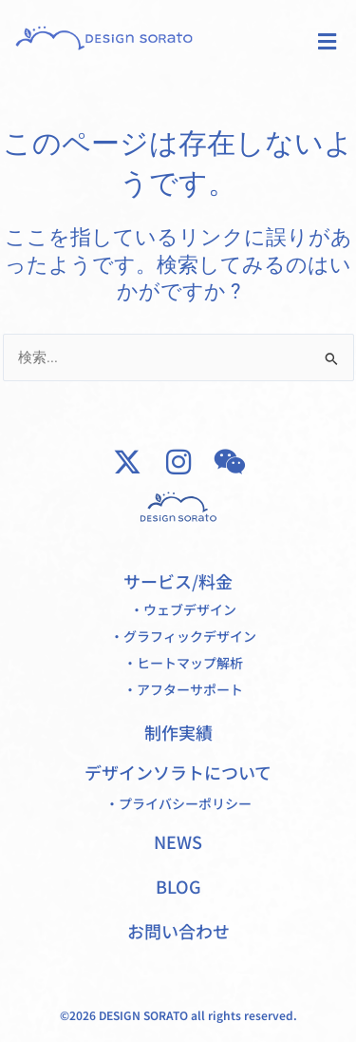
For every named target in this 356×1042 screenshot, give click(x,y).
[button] (326, 41)
